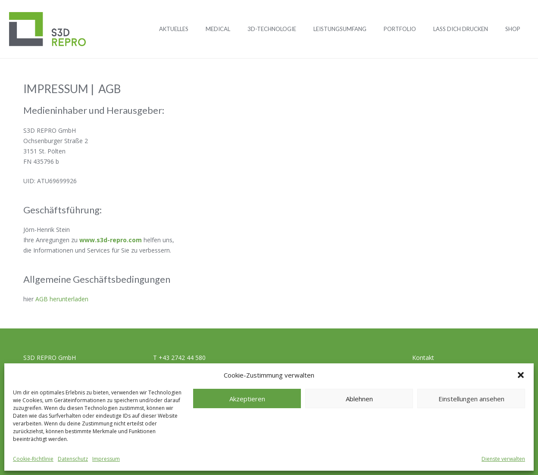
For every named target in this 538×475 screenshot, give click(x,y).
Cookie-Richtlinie (33, 458)
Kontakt (423, 357)
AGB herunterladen (61, 299)
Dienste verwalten (503, 458)
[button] (520, 375)
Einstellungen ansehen (471, 398)
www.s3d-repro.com (110, 240)
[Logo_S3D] (47, 29)
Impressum (106, 458)
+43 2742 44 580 (182, 357)
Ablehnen (359, 398)
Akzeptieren (247, 398)
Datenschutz (73, 458)
